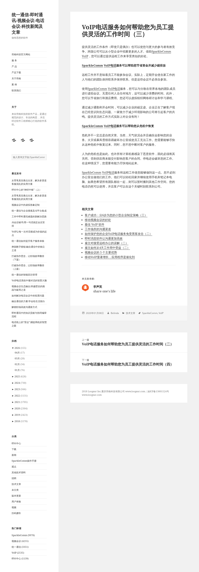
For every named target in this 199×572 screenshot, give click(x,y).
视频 (14, 507)
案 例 (14, 84)
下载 (14, 449)
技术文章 (16, 484)
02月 (17, 364)
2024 (17, 383)
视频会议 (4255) (20, 541)
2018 (17, 421)
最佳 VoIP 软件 (94, 224)
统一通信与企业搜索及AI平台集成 (29, 210)
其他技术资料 (19, 472)
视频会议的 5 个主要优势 (101, 252)
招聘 (14, 478)
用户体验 (16, 501)
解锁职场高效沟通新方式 (24, 307)
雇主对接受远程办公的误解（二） (106, 243)
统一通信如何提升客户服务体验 (28, 241)
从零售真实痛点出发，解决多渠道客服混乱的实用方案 (29, 182)
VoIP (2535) (18, 552)
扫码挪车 (16, 513)
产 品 (14, 66)
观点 (14, 466)
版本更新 (16, 495)
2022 (17, 395)
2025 (17, 376)
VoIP (85, 56)
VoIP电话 (110, 65)
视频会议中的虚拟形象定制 (26, 205)
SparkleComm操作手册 (24, 460)
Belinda (115, 313)
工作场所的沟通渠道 (98, 229)
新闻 (14, 455)
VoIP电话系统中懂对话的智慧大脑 (29, 280)
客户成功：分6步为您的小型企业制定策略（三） (116, 215)
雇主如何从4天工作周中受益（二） (107, 248)
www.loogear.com (92, 395)
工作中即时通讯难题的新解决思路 (29, 216)
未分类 (15, 490)
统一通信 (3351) (20, 547)
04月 (17, 352)
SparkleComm (161, 51)
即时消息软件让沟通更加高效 (104, 238)
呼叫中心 (16, 443)
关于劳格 (16, 78)
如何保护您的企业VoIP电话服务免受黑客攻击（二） (118, 234)
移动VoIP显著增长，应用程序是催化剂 (110, 257)
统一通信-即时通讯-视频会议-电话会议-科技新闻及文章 (28, 23)
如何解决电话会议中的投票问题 (28, 295)
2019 (17, 414)
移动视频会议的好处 (98, 220)
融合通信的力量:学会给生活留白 (28, 301)
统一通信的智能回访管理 (24, 274)
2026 (17, 348)
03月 (17, 358)
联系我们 (16, 90)
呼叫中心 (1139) (20, 558)
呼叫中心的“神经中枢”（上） (27, 189)
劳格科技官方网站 (21, 54)
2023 (17, 389)
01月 (17, 370)
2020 (17, 408)
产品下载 (16, 72)
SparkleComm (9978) (23, 535)
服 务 (14, 60)
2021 (17, 402)
